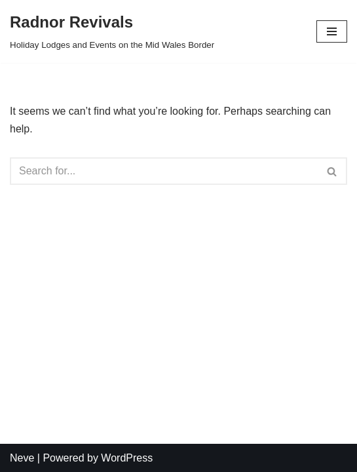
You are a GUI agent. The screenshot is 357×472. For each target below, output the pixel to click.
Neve (22, 457)
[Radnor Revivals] (112, 31)
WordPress (127, 457)
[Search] (164, 171)
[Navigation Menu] (331, 31)
